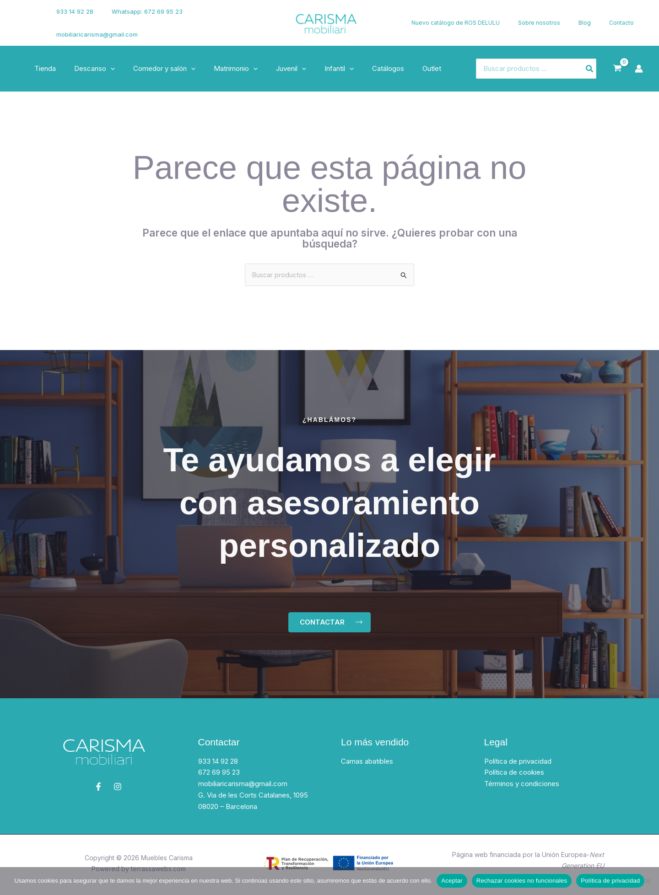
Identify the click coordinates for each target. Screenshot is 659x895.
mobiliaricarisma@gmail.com (95, 34)
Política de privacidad (517, 763)
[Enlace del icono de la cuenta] (639, 69)
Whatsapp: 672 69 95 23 (139, 11)
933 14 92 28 (73, 11)
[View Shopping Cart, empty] (617, 68)
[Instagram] (23, 28)
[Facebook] (20, 17)
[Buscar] (590, 69)
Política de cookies (514, 775)
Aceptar (452, 880)
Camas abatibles (367, 763)
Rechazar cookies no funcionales (521, 880)
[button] (103, 69)
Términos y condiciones (521, 786)
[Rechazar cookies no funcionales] (647, 880)
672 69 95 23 (219, 775)
